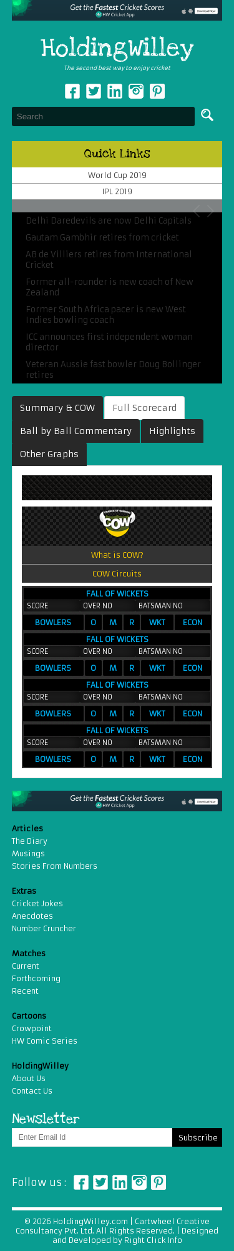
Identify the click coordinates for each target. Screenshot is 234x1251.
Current (25, 966)
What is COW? (117, 555)
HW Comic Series (44, 1041)
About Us (29, 1078)
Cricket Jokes (37, 903)
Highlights (172, 431)
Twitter (93, 91)
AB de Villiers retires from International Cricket (109, 259)
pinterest (157, 91)
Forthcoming (36, 978)
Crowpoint (32, 1028)
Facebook (72, 91)
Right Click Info (152, 1240)
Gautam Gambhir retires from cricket (102, 237)
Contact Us (32, 1090)
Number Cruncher (44, 928)
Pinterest (158, 1182)
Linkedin (114, 91)
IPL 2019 (117, 191)
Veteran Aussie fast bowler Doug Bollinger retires (113, 369)
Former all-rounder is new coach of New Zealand (109, 287)
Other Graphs (49, 454)
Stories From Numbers (54, 866)
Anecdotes (32, 916)
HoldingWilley (117, 48)
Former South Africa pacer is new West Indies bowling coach (106, 314)
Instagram (136, 91)
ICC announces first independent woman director (109, 342)
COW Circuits (117, 573)
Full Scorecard (144, 407)
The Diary (29, 841)
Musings (28, 853)
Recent (25, 991)
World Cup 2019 (117, 175)
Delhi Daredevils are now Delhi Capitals (109, 220)
